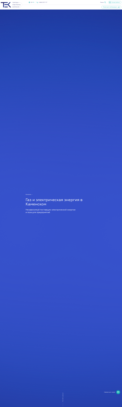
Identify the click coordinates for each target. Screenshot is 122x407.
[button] (103, 2)
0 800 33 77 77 (43, 2)
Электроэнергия (34, 7)
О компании (62, 7)
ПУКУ (53, 7)
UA (31, 2)
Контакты (91, 7)
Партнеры (72, 7)
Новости (82, 7)
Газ (46, 7)
